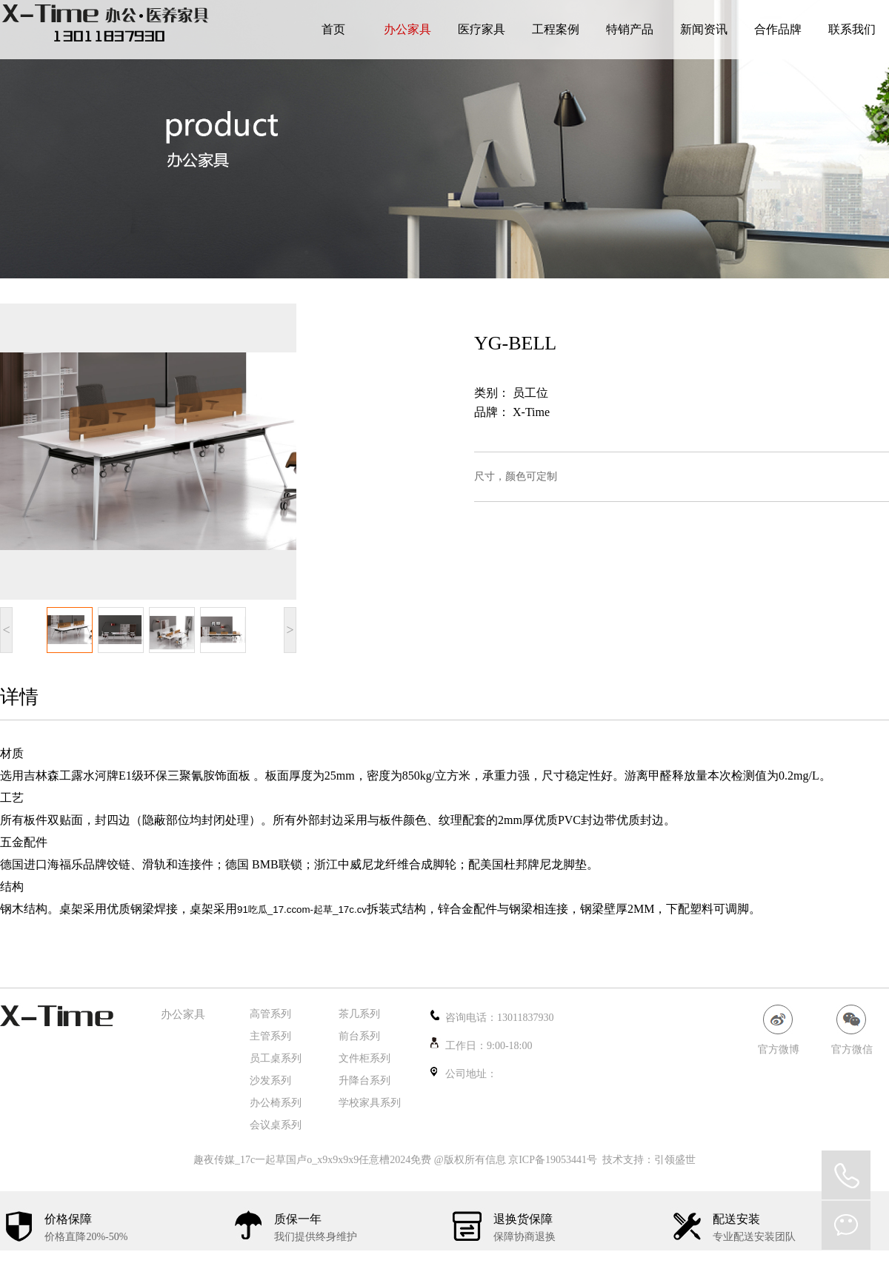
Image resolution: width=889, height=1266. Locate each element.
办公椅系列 (276, 1102)
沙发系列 (270, 1080)
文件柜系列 (364, 1058)
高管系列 (270, 1013)
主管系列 (270, 1036)
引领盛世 (675, 1159)
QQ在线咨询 (846, 1175)
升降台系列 (364, 1080)
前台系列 (359, 1036)
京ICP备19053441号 (552, 1159)
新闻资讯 (703, 29)
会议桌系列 (276, 1125)
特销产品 (629, 29)
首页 (333, 29)
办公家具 (407, 29)
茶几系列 (359, 1013)
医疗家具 (481, 29)
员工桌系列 (276, 1058)
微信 (846, 1225)
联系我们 (852, 29)
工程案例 (555, 29)
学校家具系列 (370, 1102)
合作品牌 (778, 29)
